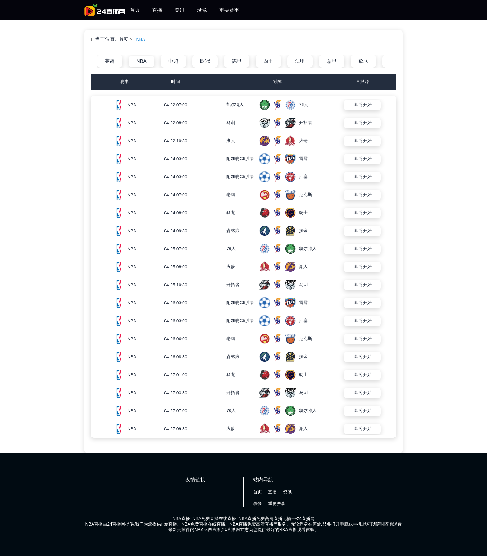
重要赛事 (229, 10)
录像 (202, 10)
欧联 (363, 61)
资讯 (179, 10)
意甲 (332, 61)
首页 (135, 10)
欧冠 (205, 61)
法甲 (300, 61)
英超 (110, 61)
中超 (173, 61)
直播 (157, 10)
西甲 (268, 61)
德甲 (237, 61)
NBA (140, 39)
